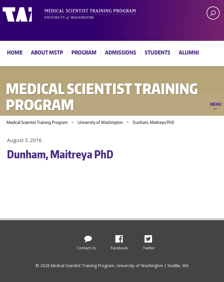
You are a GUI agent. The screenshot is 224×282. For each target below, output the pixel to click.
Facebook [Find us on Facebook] (121, 237)
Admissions (120, 52)
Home (14, 52)
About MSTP (47, 52)
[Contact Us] (88, 237)
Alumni (189, 52)
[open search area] (213, 13)
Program (84, 52)
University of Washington (26, 13)
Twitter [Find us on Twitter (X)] (150, 237)
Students (157, 52)
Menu (215, 104)
